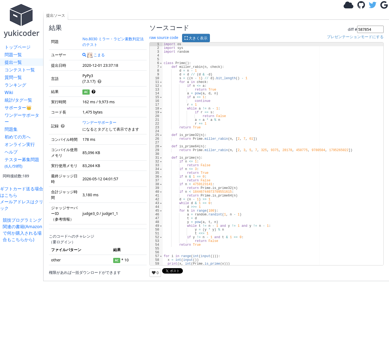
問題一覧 (13, 55)
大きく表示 (196, 38)
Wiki (9, 92)
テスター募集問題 (22, 163)
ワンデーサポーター (22, 118)
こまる (96, 54)
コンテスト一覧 (20, 70)
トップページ (18, 47)
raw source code (163, 37)
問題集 (11, 129)
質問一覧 (13, 77)
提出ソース (55, 15)
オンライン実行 (20, 144)
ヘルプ (11, 152)
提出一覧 (13, 62)
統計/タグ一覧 (18, 100)
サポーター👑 (18, 108)
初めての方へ (18, 137)
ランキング (15, 85)
